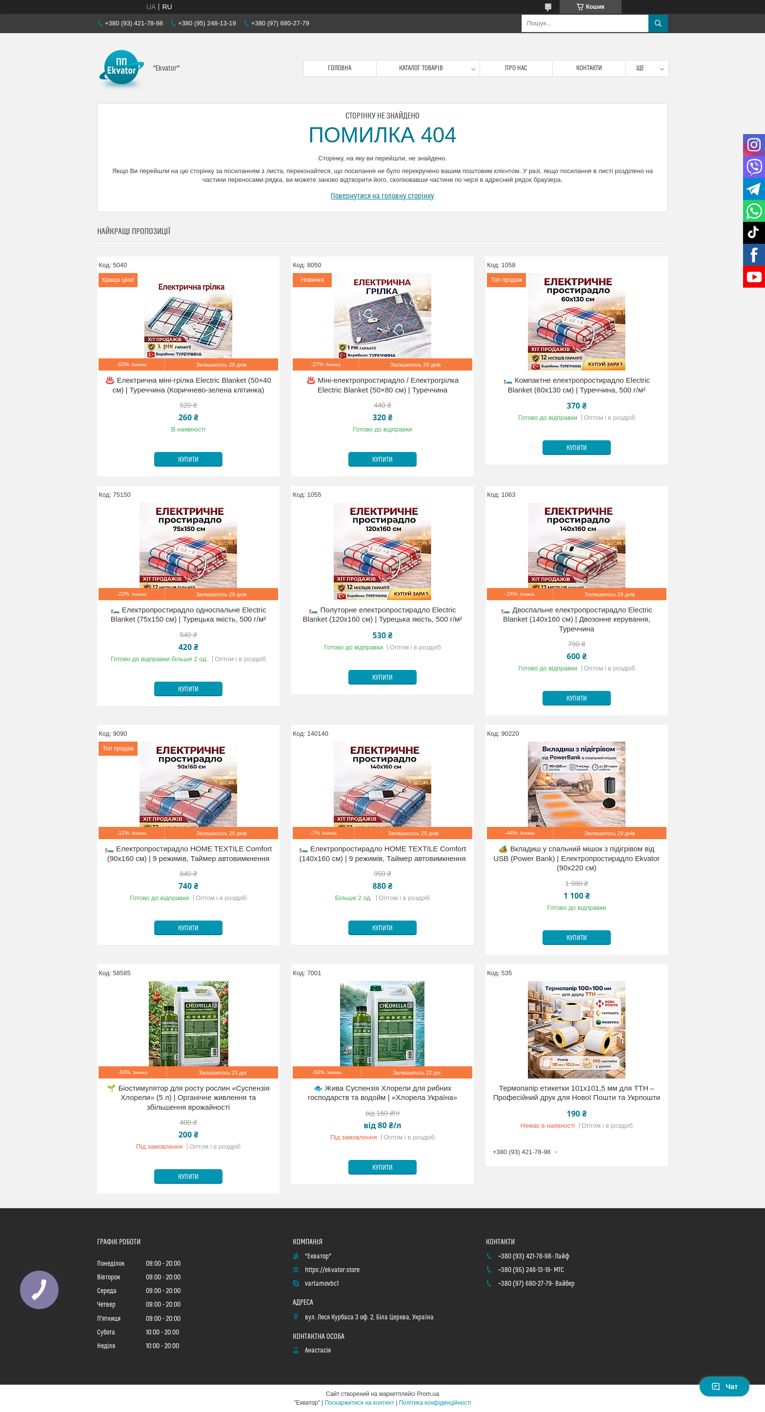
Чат (724, 1386)
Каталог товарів (421, 68)
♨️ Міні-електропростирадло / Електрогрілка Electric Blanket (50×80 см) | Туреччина (382, 385)
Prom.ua (428, 1394)
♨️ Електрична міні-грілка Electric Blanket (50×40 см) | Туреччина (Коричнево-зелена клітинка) (188, 385)
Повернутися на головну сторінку (382, 196)
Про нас (516, 68)
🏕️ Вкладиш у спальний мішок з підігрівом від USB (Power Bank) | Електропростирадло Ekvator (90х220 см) (577, 858)
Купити (188, 460)
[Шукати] (658, 23)
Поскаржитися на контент (359, 1402)
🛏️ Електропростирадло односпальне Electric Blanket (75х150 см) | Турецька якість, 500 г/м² (188, 615)
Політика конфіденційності (435, 1402)
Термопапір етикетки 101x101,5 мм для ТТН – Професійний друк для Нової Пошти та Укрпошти (576, 1093)
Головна (339, 68)
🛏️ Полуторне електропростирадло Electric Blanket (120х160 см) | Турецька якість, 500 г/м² (383, 615)
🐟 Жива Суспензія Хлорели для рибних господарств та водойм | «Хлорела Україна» (382, 1093)
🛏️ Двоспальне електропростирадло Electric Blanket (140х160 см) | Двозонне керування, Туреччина (576, 619)
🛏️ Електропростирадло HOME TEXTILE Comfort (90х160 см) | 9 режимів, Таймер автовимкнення (188, 853)
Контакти (589, 68)
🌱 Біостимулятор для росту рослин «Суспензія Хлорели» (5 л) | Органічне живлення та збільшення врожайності (188, 1097)
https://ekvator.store (332, 1270)
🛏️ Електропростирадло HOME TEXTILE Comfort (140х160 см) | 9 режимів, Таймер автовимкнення (382, 853)
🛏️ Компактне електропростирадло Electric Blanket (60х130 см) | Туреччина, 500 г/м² (576, 385)
